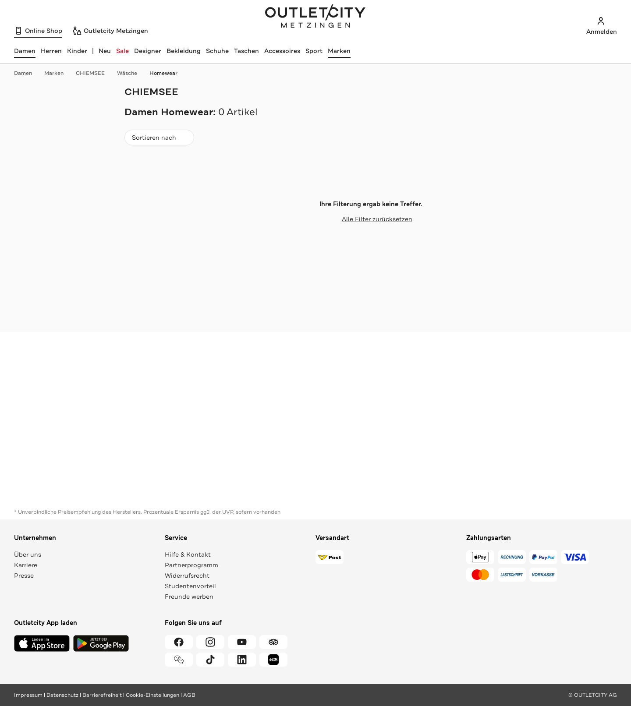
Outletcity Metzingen (315, 17)
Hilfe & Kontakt (188, 554)
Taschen (246, 51)
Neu (105, 51)
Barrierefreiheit (102, 695)
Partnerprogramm (191, 565)
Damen (27, 73)
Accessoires (282, 51)
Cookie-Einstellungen (152, 695)
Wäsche (131, 73)
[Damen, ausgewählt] (24, 51)
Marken (339, 51)
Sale (122, 51)
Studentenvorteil (190, 586)
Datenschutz (62, 695)
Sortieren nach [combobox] (159, 139)
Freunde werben (189, 596)
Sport (314, 51)
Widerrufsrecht (187, 575)
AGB (189, 695)
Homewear (163, 73)
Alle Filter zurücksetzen (371, 219)
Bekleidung (184, 51)
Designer (147, 51)
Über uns (27, 554)
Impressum (28, 695)
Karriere (25, 565)
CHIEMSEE (94, 73)
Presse (24, 575)
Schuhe (217, 51)
